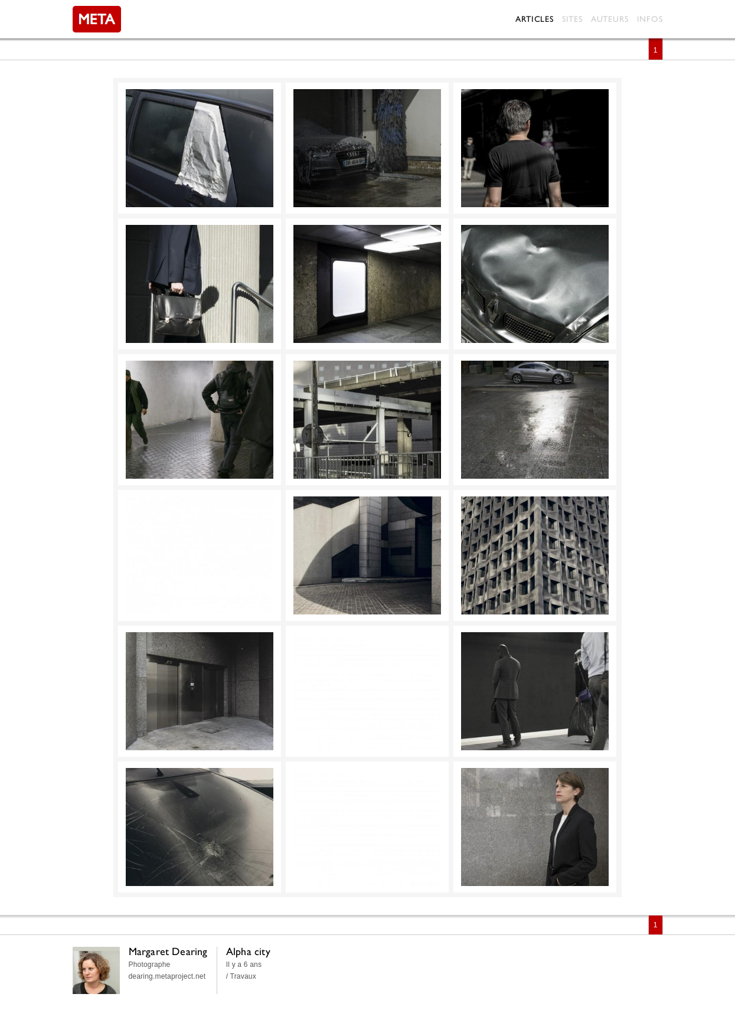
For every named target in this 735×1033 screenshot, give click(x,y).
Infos (650, 19)
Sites (572, 19)
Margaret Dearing (168, 951)
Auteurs (610, 19)
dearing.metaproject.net (167, 976)
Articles (534, 19)
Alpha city (248, 951)
